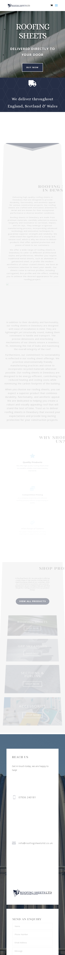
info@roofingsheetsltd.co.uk (35, 843)
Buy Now (31, 67)
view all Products (32, 610)
